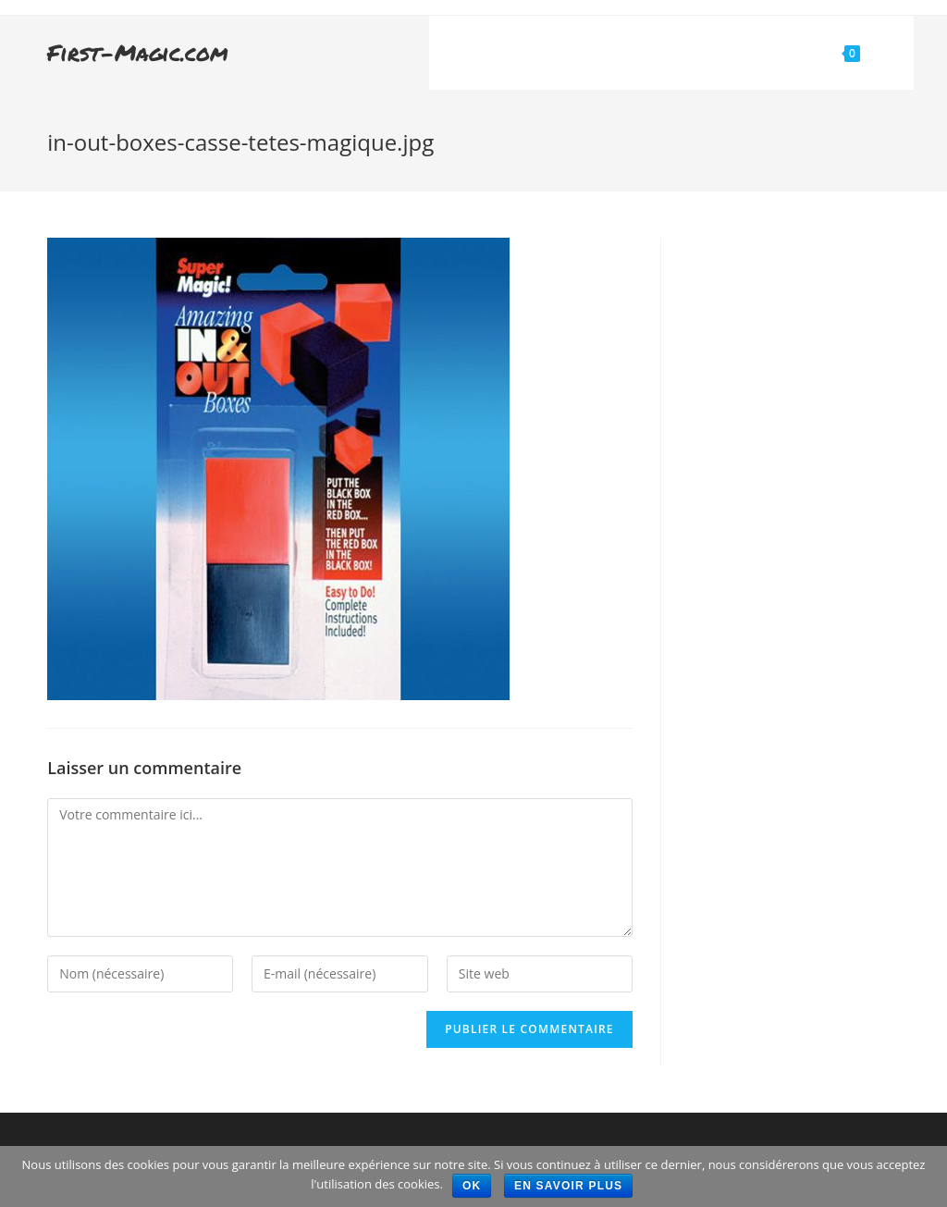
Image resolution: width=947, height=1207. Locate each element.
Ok (471, 1185)
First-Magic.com (137, 52)
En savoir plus (568, 1185)
